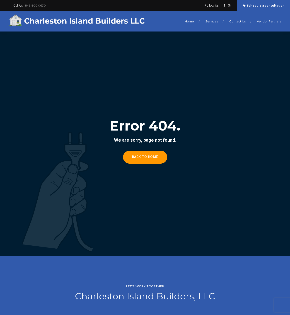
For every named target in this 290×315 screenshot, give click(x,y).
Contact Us (237, 21)
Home (189, 21)
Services (211, 21)
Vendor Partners (269, 21)
